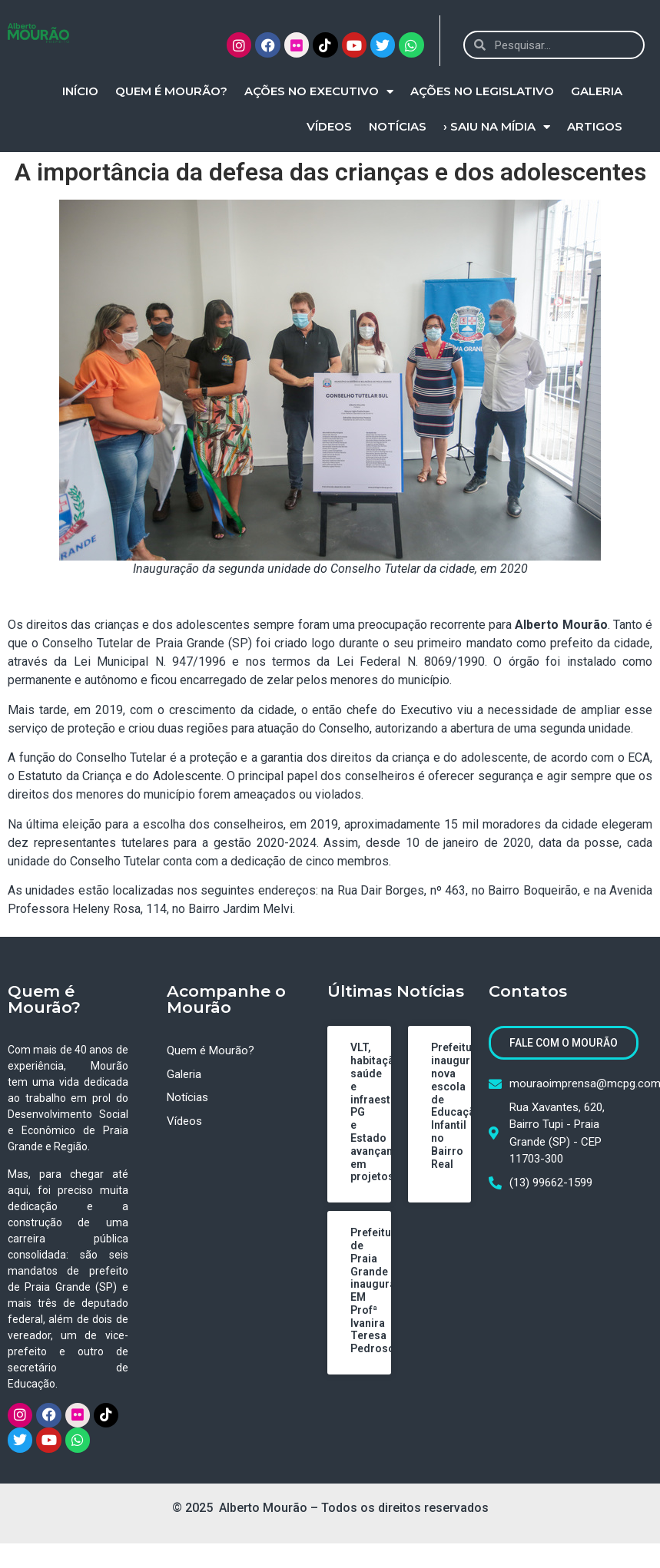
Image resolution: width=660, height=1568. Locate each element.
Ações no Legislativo (482, 91)
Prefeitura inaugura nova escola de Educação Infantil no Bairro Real (457, 1105)
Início (80, 91)
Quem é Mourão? (171, 91)
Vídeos (329, 126)
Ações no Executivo (318, 91)
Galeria (596, 91)
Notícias (397, 126)
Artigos (594, 126)
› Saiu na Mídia (496, 127)
